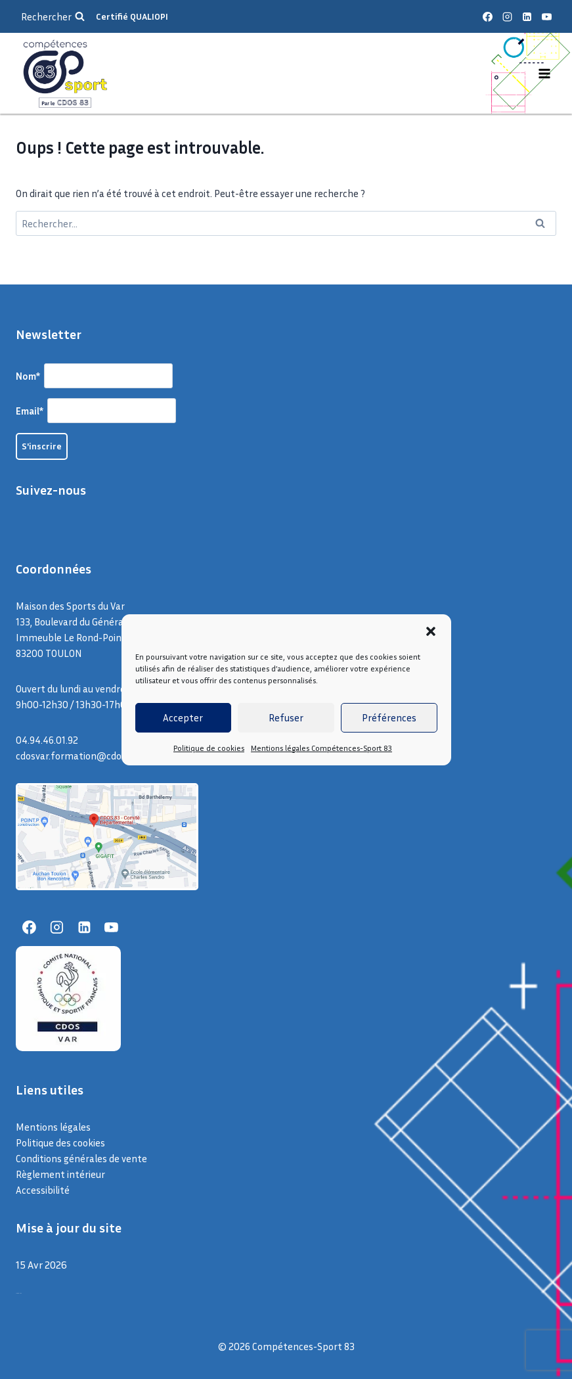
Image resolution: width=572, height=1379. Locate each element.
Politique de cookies (208, 748)
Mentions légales (53, 1127)
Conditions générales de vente (81, 1158)
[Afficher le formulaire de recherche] (52, 17)
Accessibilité (43, 1190)
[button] (430, 631)
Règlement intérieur (60, 1174)
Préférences (389, 717)
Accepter (183, 717)
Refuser (286, 717)
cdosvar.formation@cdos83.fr (81, 755)
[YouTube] (546, 16)
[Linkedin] (527, 16)
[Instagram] (507, 16)
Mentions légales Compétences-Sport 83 (321, 748)
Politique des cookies (60, 1142)
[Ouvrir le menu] (544, 73)
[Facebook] (487, 16)
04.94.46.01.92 (47, 740)
